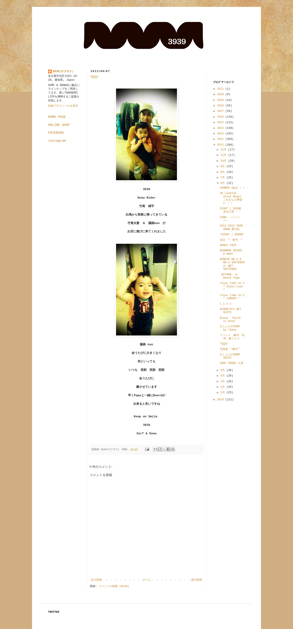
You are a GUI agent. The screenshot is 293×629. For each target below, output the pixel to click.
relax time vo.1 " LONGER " (232, 297)
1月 (223, 392)
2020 (221, 94)
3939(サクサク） (64, 71)
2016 (221, 117)
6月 (223, 183)
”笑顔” (94, 77)
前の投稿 (196, 580)
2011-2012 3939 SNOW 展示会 (231, 227)
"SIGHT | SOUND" (232, 234)
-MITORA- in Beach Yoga (230, 276)
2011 (221, 145)
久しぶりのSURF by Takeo (230, 328)
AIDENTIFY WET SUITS (230, 311)
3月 (223, 381)
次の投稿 (96, 580)
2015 (221, 122)
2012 (221, 139)
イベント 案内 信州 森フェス (232, 337)
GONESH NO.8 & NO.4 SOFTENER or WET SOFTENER (232, 264)
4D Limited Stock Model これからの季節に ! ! (231, 198)
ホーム (146, 580)
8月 (223, 172)
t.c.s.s (225, 303)
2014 (221, 128)
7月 (223, 177)
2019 (221, 100)
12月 (224, 149)
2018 (221, 105)
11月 (224, 155)
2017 (221, 111)
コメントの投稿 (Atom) (113, 586)
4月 (223, 375)
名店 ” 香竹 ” (231, 240)
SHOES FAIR (228, 245)
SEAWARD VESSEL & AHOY (231, 252)
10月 (224, 161)
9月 (223, 166)
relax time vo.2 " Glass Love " (232, 286)
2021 (221, 89)
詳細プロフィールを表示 (63, 106)
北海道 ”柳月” (229, 349)
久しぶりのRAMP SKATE (230, 356)
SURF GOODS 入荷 (231, 363)
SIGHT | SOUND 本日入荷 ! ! (230, 210)
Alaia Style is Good (230, 319)
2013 (221, 133)
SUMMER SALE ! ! (232, 188)
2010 (221, 399)
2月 (223, 387)
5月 (223, 370)
